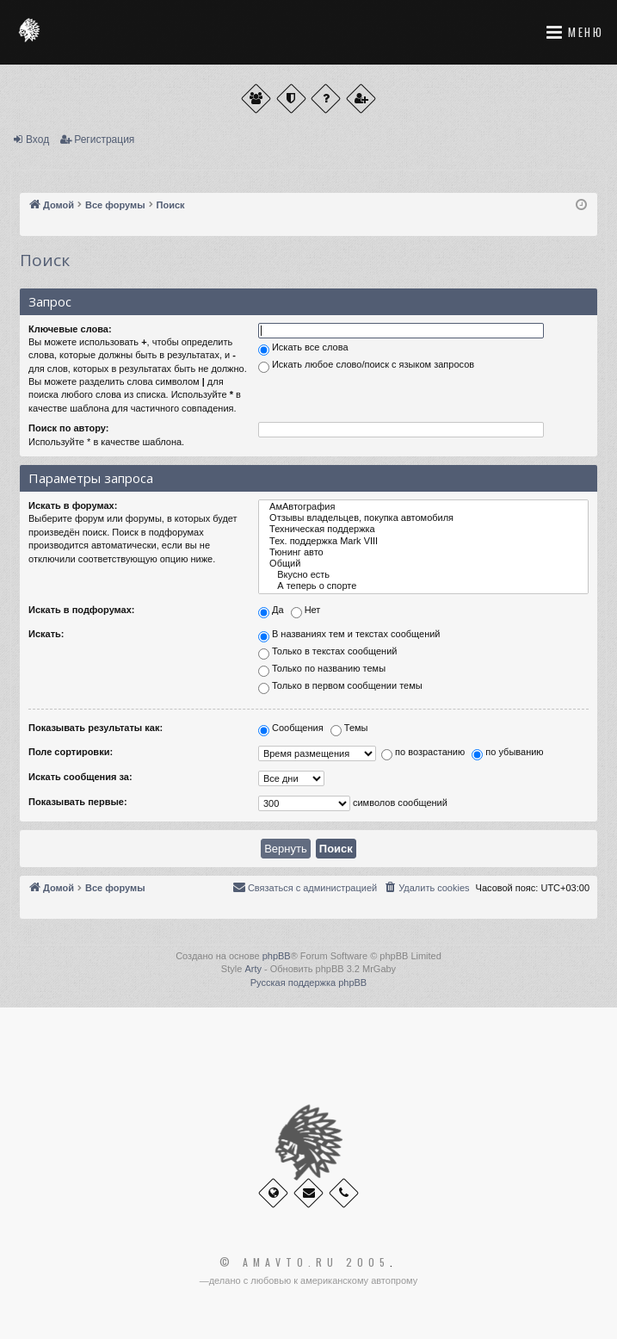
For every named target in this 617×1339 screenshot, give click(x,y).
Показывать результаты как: (95, 727)
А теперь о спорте (423, 586)
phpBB (276, 956)
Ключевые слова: (70, 329)
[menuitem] (426, 887)
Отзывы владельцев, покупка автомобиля (423, 518)
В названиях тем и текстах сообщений (349, 635)
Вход (37, 139)
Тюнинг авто (423, 552)
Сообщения (291, 729)
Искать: (46, 634)
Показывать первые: (77, 802)
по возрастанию (423, 753)
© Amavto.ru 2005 (304, 1262)
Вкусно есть (423, 574)
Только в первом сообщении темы (340, 687)
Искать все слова (303, 349)
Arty (253, 969)
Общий (423, 563)
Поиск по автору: (68, 428)
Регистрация (104, 139)
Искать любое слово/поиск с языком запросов (366, 366)
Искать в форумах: (72, 505)
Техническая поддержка (423, 529)
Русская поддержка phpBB (308, 982)
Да (271, 611)
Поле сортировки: (70, 752)
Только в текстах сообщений (328, 653)
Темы (349, 729)
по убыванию (507, 753)
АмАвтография (423, 506)
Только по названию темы (322, 670)
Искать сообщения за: (80, 777)
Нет (306, 611)
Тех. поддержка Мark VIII (423, 541)
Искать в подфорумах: (81, 609)
